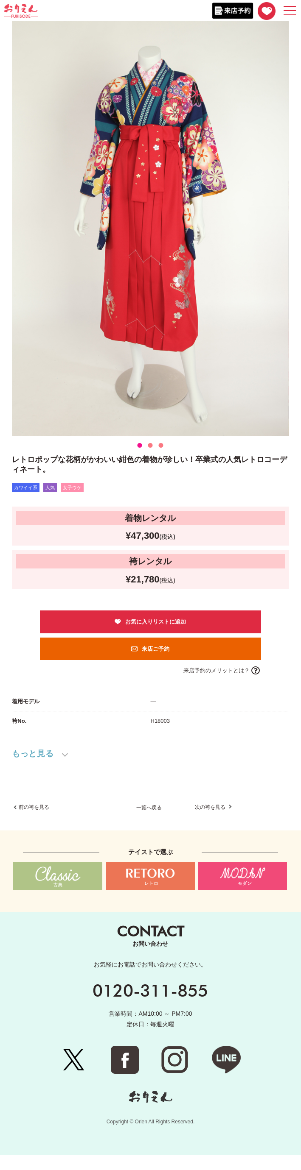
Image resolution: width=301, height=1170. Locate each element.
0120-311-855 (150, 1005)
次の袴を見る (211, 822)
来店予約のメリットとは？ (216, 670)
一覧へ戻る (149, 823)
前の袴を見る (34, 822)
